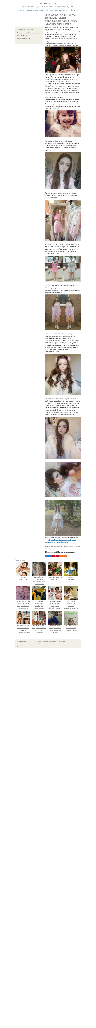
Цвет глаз (54, 10)
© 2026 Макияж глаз (21, 641)
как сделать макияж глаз (56, 546)
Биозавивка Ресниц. (24, 38)
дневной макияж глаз (68, 546)
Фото (73, 10)
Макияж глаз (48, 3)
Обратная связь (62, 641)
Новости (30, 10)
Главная (21, 10)
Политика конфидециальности (44, 643)
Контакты (40, 641)
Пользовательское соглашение (49, 641)
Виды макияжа (41, 10)
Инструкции (64, 10)
